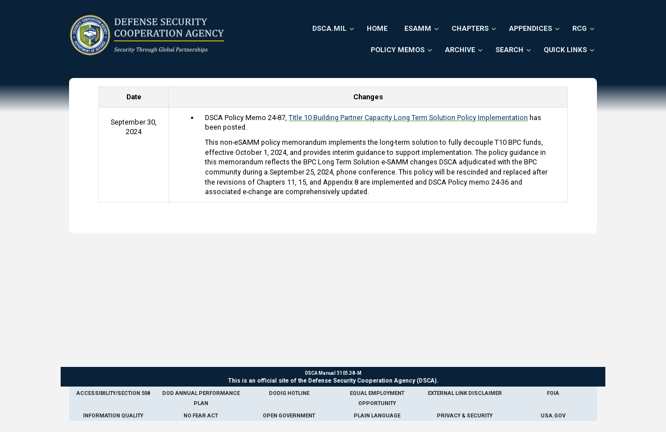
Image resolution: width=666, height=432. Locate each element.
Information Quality (113, 415)
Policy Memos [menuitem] (398, 49)
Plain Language (377, 415)
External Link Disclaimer (465, 393)
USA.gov (553, 415)
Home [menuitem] (377, 28)
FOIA (553, 393)
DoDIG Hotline (289, 393)
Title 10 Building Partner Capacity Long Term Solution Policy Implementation (408, 117)
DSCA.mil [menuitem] (329, 28)
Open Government (289, 415)
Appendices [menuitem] (530, 28)
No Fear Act (201, 415)
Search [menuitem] (509, 49)
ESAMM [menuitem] (417, 28)
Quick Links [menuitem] (565, 49)
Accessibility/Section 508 (113, 393)
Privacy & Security (464, 415)
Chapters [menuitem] (470, 28)
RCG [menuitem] (579, 28)
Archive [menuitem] (460, 49)
